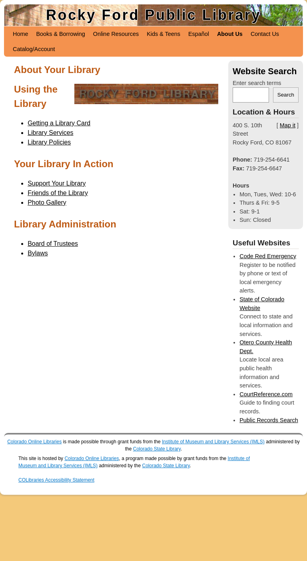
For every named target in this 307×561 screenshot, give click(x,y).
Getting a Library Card (59, 123)
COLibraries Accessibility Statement (56, 480)
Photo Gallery (47, 202)
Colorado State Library (157, 449)
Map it (287, 125)
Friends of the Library (58, 193)
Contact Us (265, 34)
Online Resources (116, 34)
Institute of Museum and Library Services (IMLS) (213, 441)
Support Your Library (57, 183)
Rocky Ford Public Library (153, 15)
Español (198, 34)
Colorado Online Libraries (34, 441)
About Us (230, 34)
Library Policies (49, 142)
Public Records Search (268, 420)
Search (285, 95)
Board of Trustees (53, 243)
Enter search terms (257, 83)
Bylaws (38, 253)
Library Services (50, 132)
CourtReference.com (266, 394)
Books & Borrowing (60, 34)
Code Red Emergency (267, 256)
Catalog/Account (34, 49)
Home (20, 34)
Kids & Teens (163, 34)
